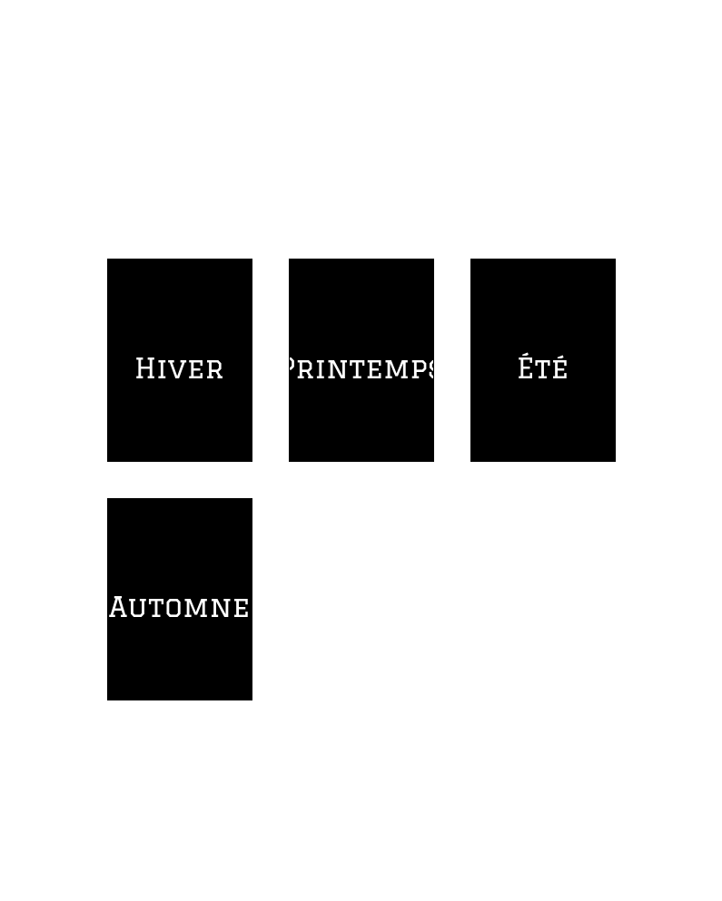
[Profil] (693, 29)
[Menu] (29, 29)
